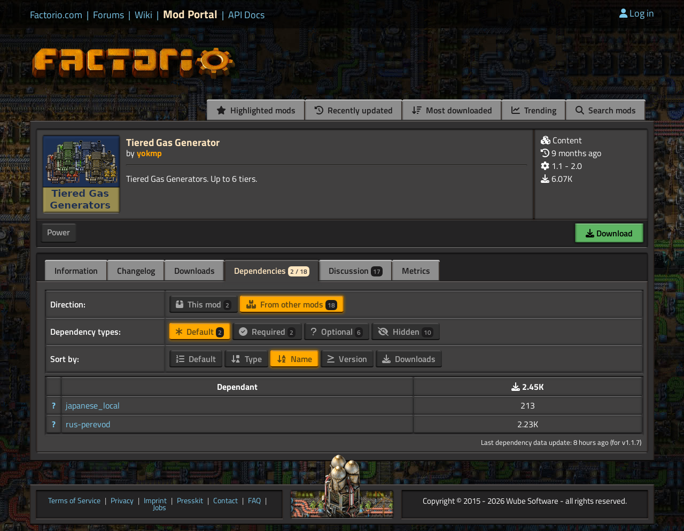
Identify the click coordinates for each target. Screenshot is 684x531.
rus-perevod (88, 424)
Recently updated (354, 110)
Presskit (190, 501)
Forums (108, 15)
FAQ (254, 501)
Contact (225, 501)
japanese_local (93, 405)
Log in (636, 13)
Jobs (159, 508)
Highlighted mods (256, 110)
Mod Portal (190, 14)
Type (246, 358)
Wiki (143, 15)
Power (58, 232)
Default (200, 331)
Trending (533, 110)
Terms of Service (74, 501)
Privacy (122, 501)
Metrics (416, 270)
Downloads (194, 270)
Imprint (155, 501)
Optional (336, 331)
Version (347, 358)
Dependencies (271, 270)
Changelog (136, 270)
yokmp (149, 153)
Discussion (356, 270)
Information (76, 270)
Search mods (606, 110)
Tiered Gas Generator (173, 142)
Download (609, 233)
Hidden (405, 331)
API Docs (246, 15)
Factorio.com (56, 15)
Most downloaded (452, 110)
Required (267, 331)
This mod (203, 304)
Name (294, 358)
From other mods (291, 304)
